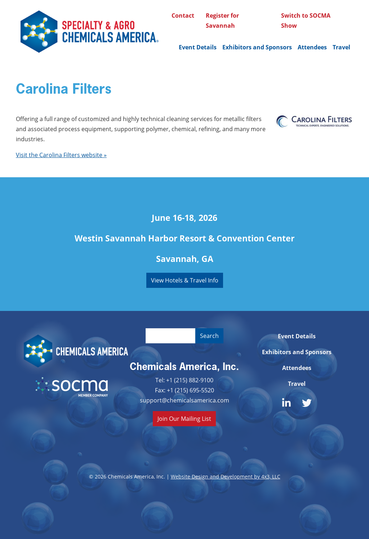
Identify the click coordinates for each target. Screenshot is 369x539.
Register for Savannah (222, 21)
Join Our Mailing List (184, 418)
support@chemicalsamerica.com (184, 400)
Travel (341, 47)
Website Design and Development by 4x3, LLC (225, 476)
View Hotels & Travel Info (184, 280)
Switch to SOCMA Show (305, 21)
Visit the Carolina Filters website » (61, 155)
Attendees (312, 47)
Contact (183, 15)
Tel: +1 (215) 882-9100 (184, 380)
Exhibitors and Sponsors (257, 47)
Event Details (198, 47)
